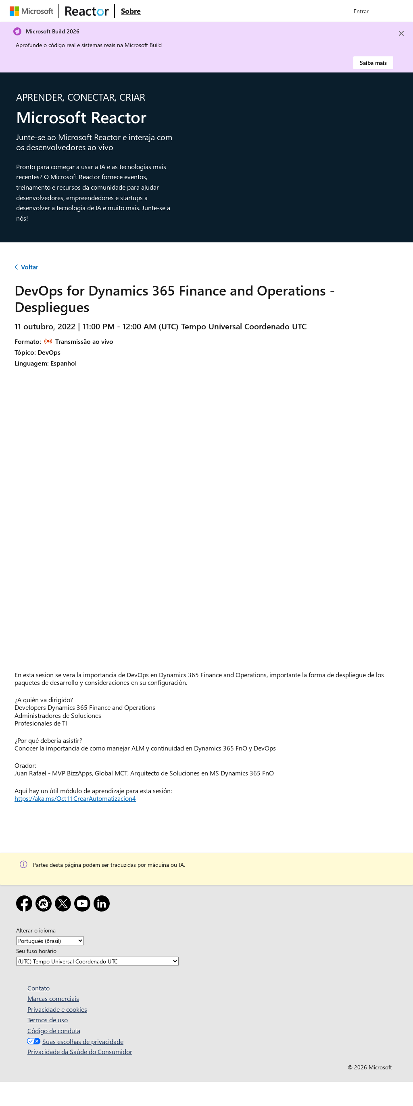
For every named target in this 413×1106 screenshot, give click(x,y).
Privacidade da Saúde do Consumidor (79, 1051)
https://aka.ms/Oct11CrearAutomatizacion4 (75, 798)
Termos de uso (47, 1019)
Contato (38, 988)
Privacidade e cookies (57, 1009)
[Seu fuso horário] (97, 961)
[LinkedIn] (103, 904)
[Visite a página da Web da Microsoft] (33, 11)
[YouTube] (84, 904)
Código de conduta (53, 1030)
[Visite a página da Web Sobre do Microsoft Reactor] (131, 11)
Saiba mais (373, 62)
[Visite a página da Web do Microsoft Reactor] (87, 11)
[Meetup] (45, 904)
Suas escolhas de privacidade (74, 1041)
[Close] (401, 33)
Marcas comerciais (53, 998)
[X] (64, 904)
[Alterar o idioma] (50, 940)
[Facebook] (25, 904)
